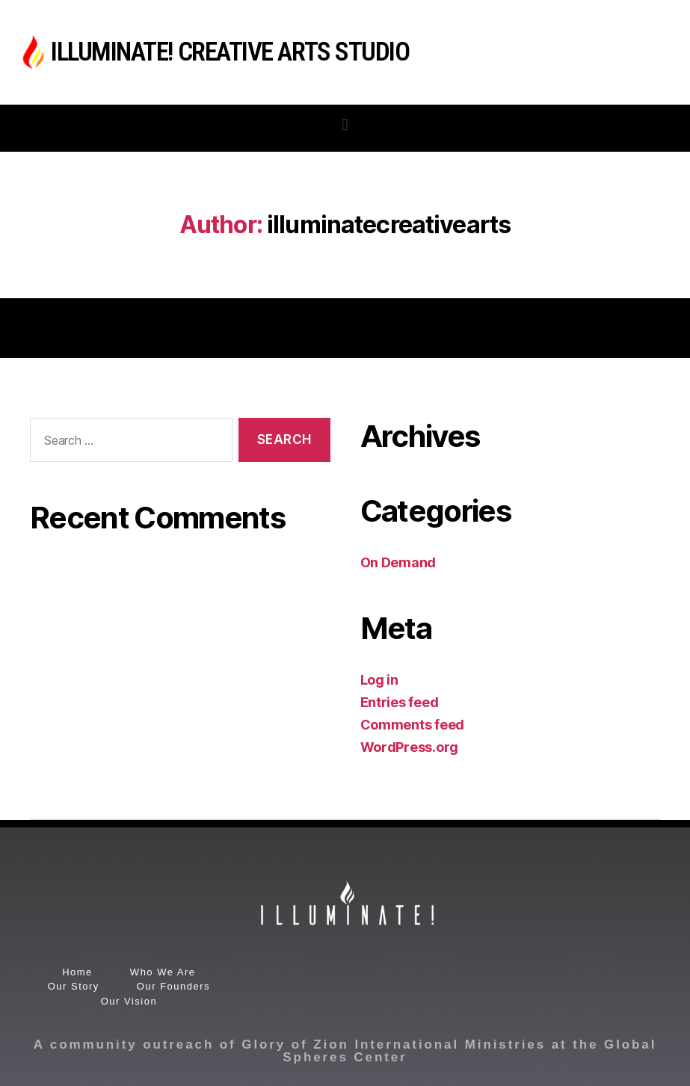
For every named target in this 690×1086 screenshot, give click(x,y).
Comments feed (412, 724)
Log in (379, 680)
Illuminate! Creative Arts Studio (230, 52)
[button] (345, 124)
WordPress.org (409, 747)
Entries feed (399, 702)
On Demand (398, 562)
